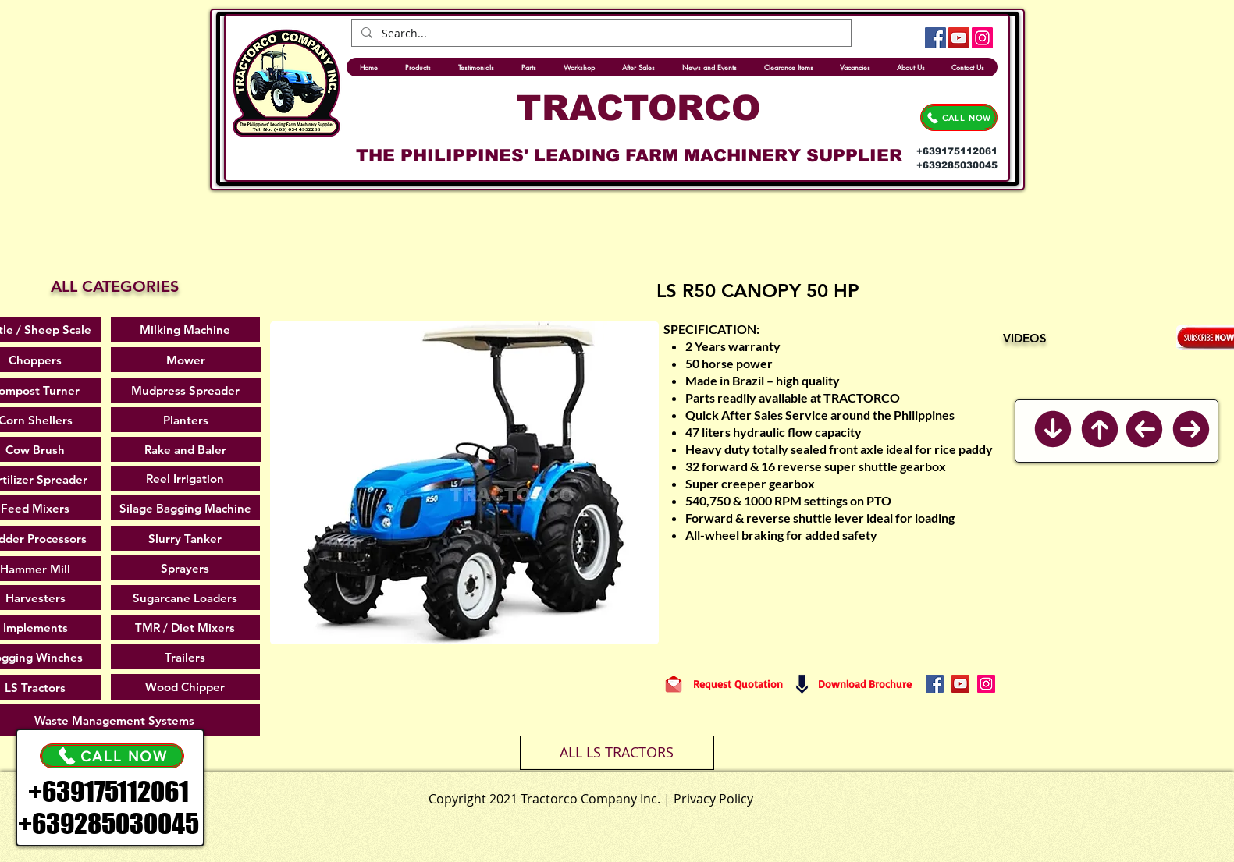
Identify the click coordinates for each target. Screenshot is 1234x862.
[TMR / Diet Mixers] (185, 627)
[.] (653, 795)
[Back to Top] (1099, 429)
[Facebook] (935, 37)
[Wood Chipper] (185, 687)
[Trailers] (185, 656)
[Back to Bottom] (1052, 429)
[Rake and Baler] (186, 449)
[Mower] (186, 359)
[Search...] (600, 34)
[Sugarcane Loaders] (185, 597)
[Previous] (1144, 428)
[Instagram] (982, 37)
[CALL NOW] (959, 117)
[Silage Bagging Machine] (185, 507)
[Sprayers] (185, 567)
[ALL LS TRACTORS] (617, 753)
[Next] (1191, 429)
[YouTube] (958, 37)
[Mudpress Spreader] (186, 390)
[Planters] (186, 419)
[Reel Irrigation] (185, 478)
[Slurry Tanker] (185, 538)
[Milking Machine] (185, 329)
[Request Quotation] (738, 684)
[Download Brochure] (865, 684)
